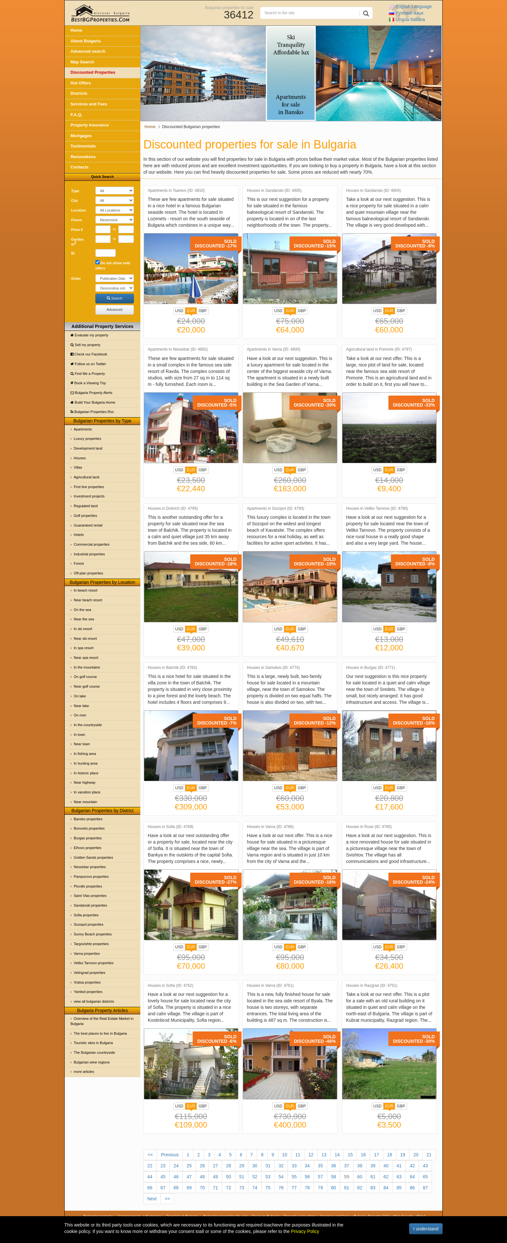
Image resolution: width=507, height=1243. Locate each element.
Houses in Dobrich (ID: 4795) (173, 509)
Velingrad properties (89, 973)
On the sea (82, 610)
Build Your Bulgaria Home (92, 402)
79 (320, 1187)
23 (163, 1165)
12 (311, 1154)
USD (179, 311)
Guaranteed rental (88, 525)
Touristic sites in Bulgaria (93, 1043)
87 (425, 1187)
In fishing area (85, 754)
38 (359, 1165)
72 (228, 1187)
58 (333, 1176)
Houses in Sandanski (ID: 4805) (274, 191)
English (410, 6)
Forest (79, 563)
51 (241, 1176)
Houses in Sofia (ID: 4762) (170, 986)
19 (402, 1154)
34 (307, 1165)
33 (294, 1165)
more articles (84, 1072)
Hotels (79, 535)
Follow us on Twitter (88, 364)
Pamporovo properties (91, 876)
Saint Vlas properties (90, 896)
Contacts (79, 167)
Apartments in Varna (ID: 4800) (273, 349)
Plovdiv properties (88, 886)
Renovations (83, 156)
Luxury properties (87, 439)
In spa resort (83, 648)
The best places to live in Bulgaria (100, 1033)
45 (163, 1176)
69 (189, 1187)
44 (150, 1176)
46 (176, 1176)
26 (202, 1165)
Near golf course (87, 686)
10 (284, 1154)
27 (215, 1165)
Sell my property (85, 345)
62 (386, 1176)
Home (76, 30)
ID (73, 253)
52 (254, 1176)
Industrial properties (89, 554)
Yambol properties (88, 992)
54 (281, 1176)
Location (78, 210)
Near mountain (85, 802)
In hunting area (85, 763)
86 (412, 1187)
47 (189, 1176)
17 (376, 1154)
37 (346, 1165)
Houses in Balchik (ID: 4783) (172, 668)
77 (294, 1187)
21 (429, 1154)
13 (324, 1154)
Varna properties (87, 953)
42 (412, 1165)
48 (202, 1176)
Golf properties (85, 516)
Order (76, 278)
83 (372, 1187)
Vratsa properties (87, 982)
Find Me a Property (87, 374)
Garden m (77, 241)
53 (268, 1176)
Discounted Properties (92, 72)
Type (75, 191)
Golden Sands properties (93, 857)
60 (359, 1176)
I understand (425, 1228)
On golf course (85, 677)
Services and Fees (88, 104)
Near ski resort (85, 638)
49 (215, 1176)
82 (359, 1187)
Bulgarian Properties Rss (92, 412)
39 (372, 1165)
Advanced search (87, 51)
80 (333, 1187)
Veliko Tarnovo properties (93, 963)
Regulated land (86, 506)
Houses (80, 458)
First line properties (89, 487)
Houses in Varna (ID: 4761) (270, 986)
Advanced (115, 309)
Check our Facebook (88, 354)
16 (363, 1154)
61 (372, 1176)
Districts (78, 93)
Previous (169, 1154)
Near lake (81, 706)
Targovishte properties (91, 944)
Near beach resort (88, 600)
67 (163, 1187)
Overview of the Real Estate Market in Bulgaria (102, 1021)
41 (399, 1165)
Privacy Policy (305, 1231)
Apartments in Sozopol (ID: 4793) (275, 509)
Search (115, 298)
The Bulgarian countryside (94, 1052)
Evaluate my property (89, 335)
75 (268, 1187)
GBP (203, 311)
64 (412, 1176)
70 (202, 1187)
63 (399, 1176)
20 (415, 1154)
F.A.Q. (76, 114)
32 (281, 1165)
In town (79, 734)
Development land (88, 448)
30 (254, 1165)
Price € (77, 230)
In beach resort (85, 590)
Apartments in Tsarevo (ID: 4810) (176, 191)
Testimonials (83, 146)
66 (150, 1187)
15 (350, 1154)
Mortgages (81, 135)
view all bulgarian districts (94, 1001)
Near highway (84, 782)
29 (241, 1165)
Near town (82, 744)
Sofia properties (86, 915)
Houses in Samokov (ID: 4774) (273, 668)
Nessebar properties (90, 867)
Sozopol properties (88, 924)
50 (228, 1176)
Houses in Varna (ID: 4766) (270, 827)
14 (337, 1154)
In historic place (86, 773)
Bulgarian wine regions (92, 1062)
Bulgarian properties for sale (229, 7)
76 (281, 1187)
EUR (191, 311)
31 (268, 1165)
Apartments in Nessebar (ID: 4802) (178, 349)
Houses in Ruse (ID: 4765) (369, 827)
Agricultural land (86, 477)
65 (425, 1176)
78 (307, 1187)
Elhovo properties (88, 848)
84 (386, 1187)
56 (307, 1176)
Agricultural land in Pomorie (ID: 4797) (379, 349)
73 (241, 1187)
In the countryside (88, 725)
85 (399, 1187)
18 (389, 1154)
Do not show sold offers (112, 265)
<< (150, 1154)
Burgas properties (88, 838)
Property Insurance (89, 125)
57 (320, 1176)
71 (215, 1187)
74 (254, 1187)
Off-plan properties (88, 573)
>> (167, 1198)
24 (176, 1165)
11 (297, 1154)
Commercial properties (92, 544)
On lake (80, 696)
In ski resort (83, 629)
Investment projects (89, 496)
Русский (406, 13)
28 (228, 1165)
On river (80, 715)
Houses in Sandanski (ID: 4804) (373, 191)
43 (425, 1165)
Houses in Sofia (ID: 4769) (170, 827)
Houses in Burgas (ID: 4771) (370, 668)
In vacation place (87, 792)
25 (189, 1165)
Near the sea (84, 619)
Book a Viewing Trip (88, 383)
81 (346, 1187)
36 (333, 1165)
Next (152, 1198)
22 (150, 1165)
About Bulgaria (85, 40)
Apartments (83, 429)
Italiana (407, 19)
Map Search (82, 62)
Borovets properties (89, 828)
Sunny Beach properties (93, 934)
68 (176, 1187)
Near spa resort (86, 658)
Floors (76, 220)
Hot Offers (80, 83)
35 (320, 1165)
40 (386, 1165)
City (74, 200)
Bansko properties (88, 819)
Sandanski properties (90, 905)
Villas (78, 467)
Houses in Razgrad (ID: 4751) (371, 986)
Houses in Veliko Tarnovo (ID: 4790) (377, 509)
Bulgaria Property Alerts (91, 393)
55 (294, 1176)
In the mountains (87, 667)
